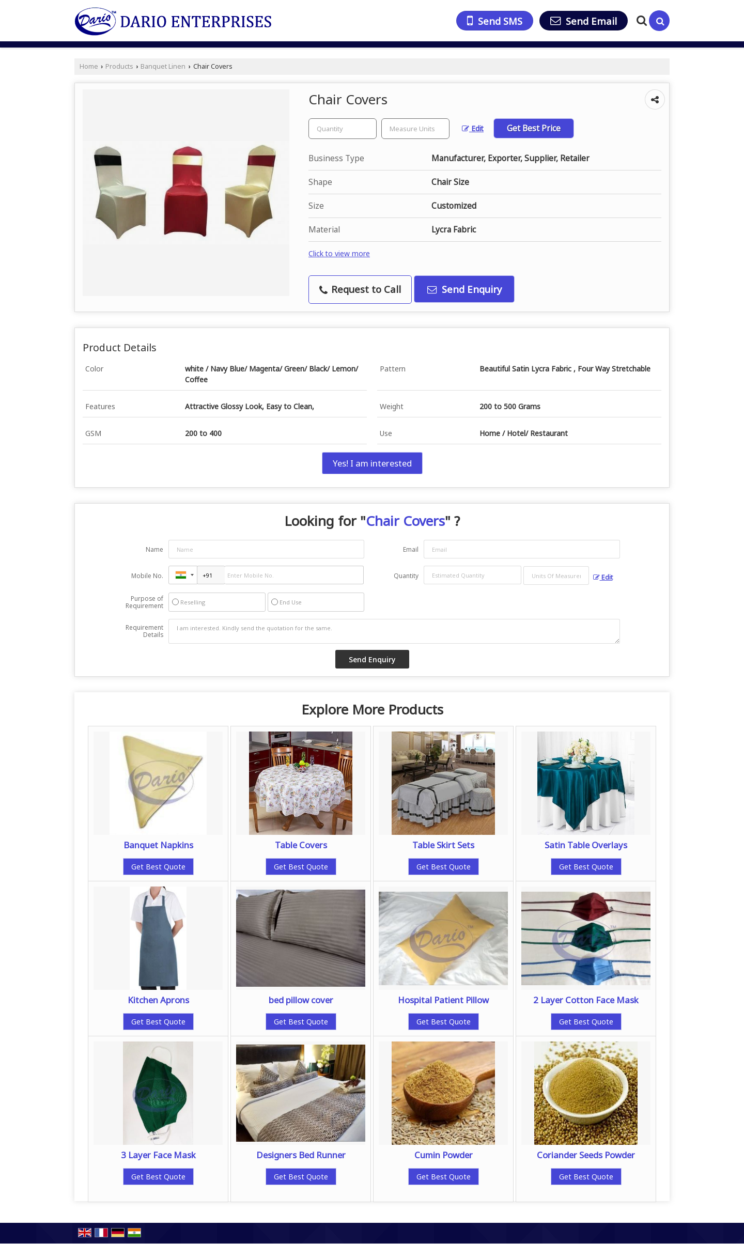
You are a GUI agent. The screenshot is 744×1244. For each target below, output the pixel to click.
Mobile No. (147, 575)
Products (119, 66)
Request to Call (360, 289)
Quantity (406, 575)
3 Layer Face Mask (158, 1155)
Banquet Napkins (158, 845)
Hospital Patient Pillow (443, 1000)
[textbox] (415, 128)
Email (411, 549)
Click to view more (339, 253)
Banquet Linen (163, 66)
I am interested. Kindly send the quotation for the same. (394, 631)
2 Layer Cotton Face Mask (586, 1000)
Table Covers (301, 845)
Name (154, 549)
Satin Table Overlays (586, 845)
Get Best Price (534, 128)
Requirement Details (144, 631)
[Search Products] (640, 20)
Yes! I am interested (372, 463)
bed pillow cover (301, 1000)
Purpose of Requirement (144, 602)
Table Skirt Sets (443, 845)
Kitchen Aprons (158, 1000)
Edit (473, 128)
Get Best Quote (158, 867)
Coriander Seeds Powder (586, 1155)
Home (89, 66)
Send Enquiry (464, 289)
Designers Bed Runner (301, 1155)
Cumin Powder (443, 1155)
